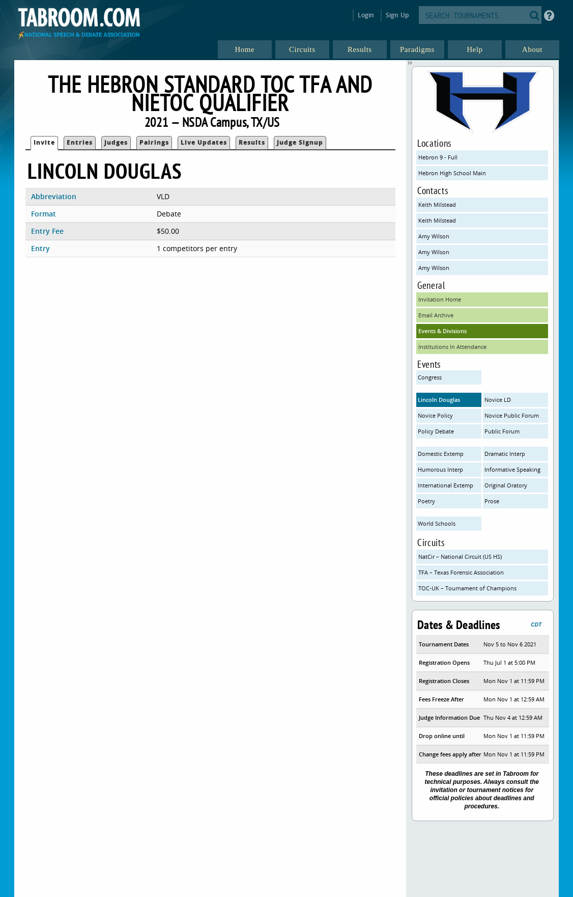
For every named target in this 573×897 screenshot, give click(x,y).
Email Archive (435, 315)
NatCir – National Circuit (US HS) (460, 556)
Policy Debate (436, 431)
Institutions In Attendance (452, 346)
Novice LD (497, 399)
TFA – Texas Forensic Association (461, 572)
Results (252, 142)
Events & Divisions (442, 331)
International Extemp (445, 485)
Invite (44, 142)
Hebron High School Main (452, 173)
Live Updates (204, 142)
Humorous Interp (440, 469)
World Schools (436, 523)
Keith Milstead (437, 204)
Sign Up (397, 15)
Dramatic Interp (504, 453)
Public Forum (502, 431)
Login (366, 15)
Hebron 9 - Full (437, 157)
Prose (491, 501)
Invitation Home (439, 299)
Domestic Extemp (441, 453)
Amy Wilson (433, 236)
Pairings (154, 142)
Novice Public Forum (511, 415)
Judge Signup (300, 142)
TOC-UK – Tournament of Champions (467, 588)
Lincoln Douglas (439, 399)
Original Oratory (505, 485)
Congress (430, 377)
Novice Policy (435, 415)
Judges (116, 142)
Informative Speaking (512, 469)
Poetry (426, 501)
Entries (80, 142)
